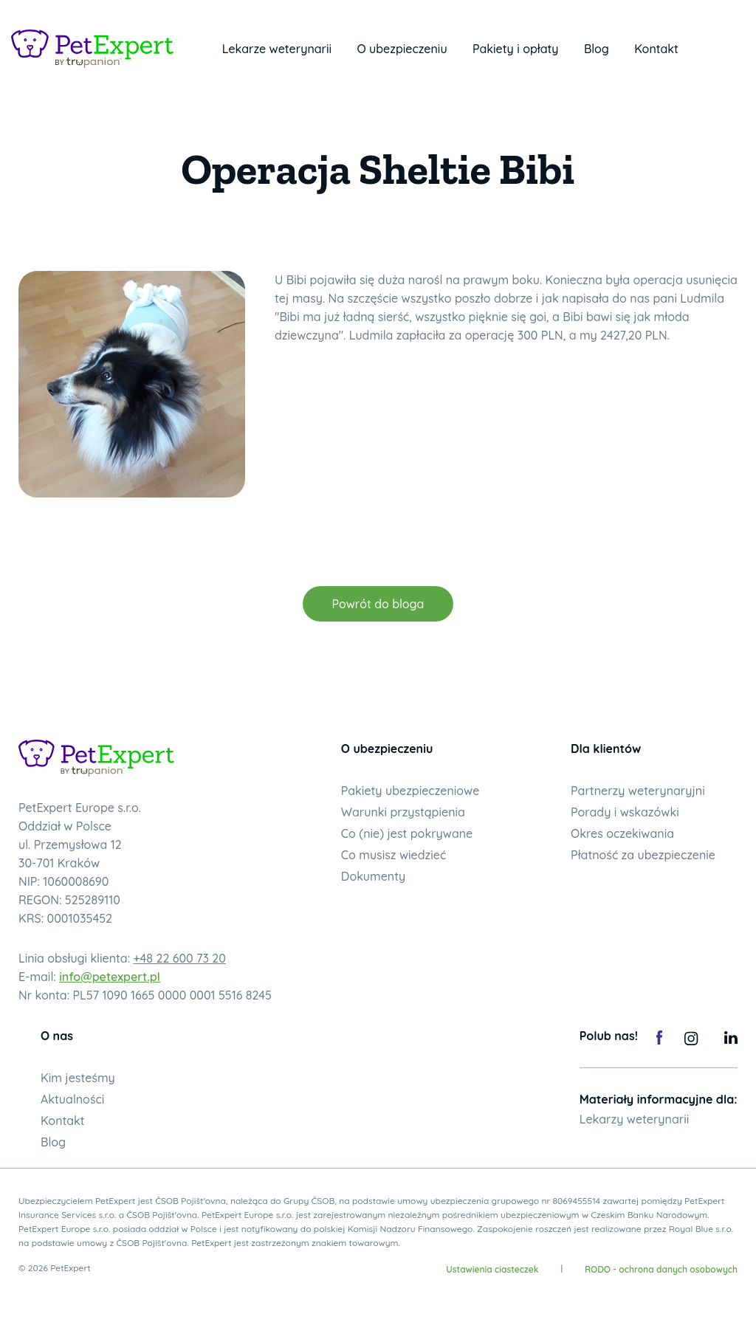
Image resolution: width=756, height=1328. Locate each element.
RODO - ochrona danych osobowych (661, 1269)
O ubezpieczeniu (402, 48)
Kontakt (656, 48)
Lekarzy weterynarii (635, 1119)
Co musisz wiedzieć (394, 854)
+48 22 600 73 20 (180, 958)
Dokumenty (373, 876)
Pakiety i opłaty (515, 48)
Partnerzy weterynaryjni (638, 790)
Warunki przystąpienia (403, 812)
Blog (596, 48)
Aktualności (72, 1099)
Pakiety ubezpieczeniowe (410, 790)
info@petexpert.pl (109, 976)
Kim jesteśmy (78, 1077)
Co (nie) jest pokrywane (407, 833)
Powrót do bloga (378, 603)
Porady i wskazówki (625, 812)
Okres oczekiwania (622, 833)
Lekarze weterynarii (276, 48)
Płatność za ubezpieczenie (643, 854)
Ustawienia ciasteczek (492, 1269)
